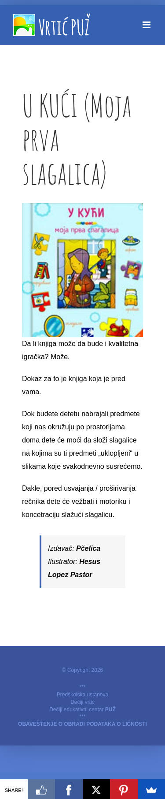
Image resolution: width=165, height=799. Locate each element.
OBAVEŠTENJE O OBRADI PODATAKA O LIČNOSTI (82, 724)
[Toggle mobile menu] (147, 24)
